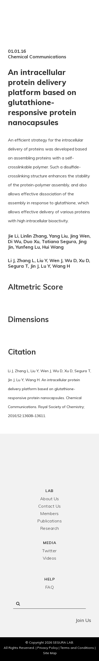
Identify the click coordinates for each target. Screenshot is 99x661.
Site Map (50, 653)
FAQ (49, 587)
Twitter (49, 550)
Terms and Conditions (77, 648)
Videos (49, 558)
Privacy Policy (47, 648)
